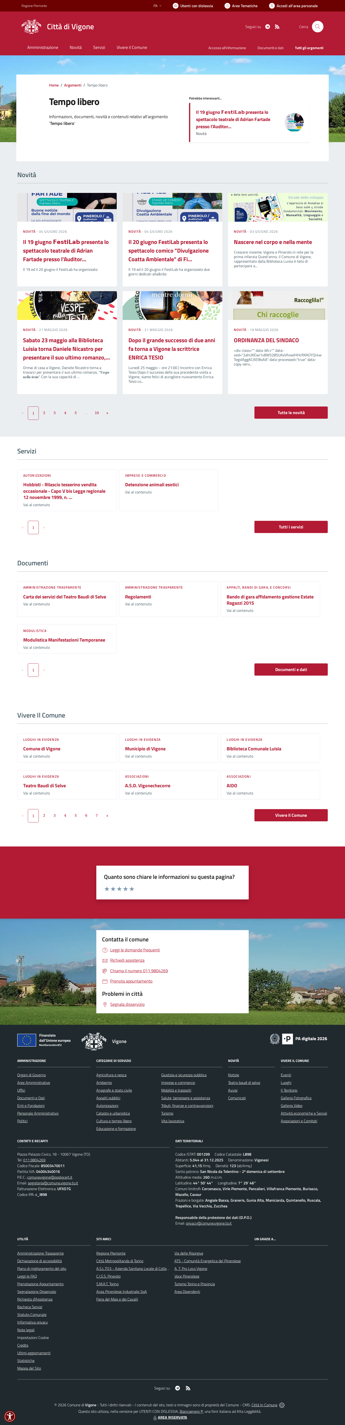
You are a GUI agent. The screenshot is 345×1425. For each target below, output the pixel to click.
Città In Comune (264, 1405)
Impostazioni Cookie (33, 1337)
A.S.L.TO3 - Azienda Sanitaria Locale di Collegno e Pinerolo (142, 1268)
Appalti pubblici (108, 1098)
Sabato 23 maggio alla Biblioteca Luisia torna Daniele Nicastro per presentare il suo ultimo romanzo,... (66, 349)
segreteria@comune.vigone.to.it (53, 1183)
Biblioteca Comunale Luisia (254, 748)
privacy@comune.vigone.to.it (209, 1223)
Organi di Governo (31, 1075)
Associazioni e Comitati (299, 1121)
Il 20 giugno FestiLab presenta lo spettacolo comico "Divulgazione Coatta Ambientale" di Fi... (168, 250)
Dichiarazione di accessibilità (39, 1261)
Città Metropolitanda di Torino (119, 1261)
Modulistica (34, 630)
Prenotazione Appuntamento (40, 1284)
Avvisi (232, 1090)
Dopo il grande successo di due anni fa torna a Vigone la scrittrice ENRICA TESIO (171, 349)
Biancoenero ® (191, 1411)
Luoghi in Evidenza (41, 739)
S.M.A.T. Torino (107, 1284)
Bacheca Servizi (29, 1307)
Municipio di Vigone (145, 748)
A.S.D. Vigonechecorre (147, 785)
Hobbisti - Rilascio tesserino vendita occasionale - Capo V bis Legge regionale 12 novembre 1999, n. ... (64, 491)
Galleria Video (291, 1105)
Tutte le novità (291, 412)
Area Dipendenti (187, 1291)
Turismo (167, 1113)
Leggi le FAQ (27, 1276)
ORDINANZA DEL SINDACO (266, 340)
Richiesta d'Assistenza (34, 1299)
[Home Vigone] (58, 26)
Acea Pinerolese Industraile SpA (121, 1291)
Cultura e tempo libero (114, 1121)
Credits (22, 1345)
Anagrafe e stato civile (114, 1090)
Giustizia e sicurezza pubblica (184, 1075)
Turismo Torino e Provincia (194, 1284)
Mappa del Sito (29, 1368)
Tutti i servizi (291, 527)
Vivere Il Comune (291, 815)
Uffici (21, 1090)
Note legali (25, 1330)
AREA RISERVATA (169, 1417)
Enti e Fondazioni (31, 1105)
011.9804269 (34, 1160)
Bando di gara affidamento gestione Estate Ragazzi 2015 (270, 600)
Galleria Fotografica (296, 1098)
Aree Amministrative (33, 1082)
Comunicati (237, 1098)
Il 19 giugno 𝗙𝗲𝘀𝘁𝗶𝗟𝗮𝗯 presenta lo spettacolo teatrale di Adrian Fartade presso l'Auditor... (233, 119)
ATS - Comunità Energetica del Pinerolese (207, 1261)
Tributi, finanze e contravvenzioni (187, 1105)
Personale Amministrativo (37, 1113)
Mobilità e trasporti (176, 1090)
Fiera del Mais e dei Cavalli (117, 1299)
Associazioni (137, 776)
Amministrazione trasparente (52, 587)
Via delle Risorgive (188, 1253)
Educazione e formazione (116, 1128)
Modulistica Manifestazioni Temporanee (64, 639)
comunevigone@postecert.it (49, 1177)
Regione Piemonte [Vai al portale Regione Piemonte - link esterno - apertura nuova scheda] (34, 5)
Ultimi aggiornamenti (34, 1353)
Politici (22, 1121)
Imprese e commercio (145, 475)
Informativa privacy (32, 1322)
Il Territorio (289, 1090)
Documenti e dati (291, 669)
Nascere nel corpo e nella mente (273, 242)
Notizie (233, 1075)
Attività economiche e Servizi (304, 1113)
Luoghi (286, 1082)
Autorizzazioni (37, 475)
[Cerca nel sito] (317, 26)
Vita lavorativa (172, 1121)
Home (54, 85)
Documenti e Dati (31, 1098)
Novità (29, 231)
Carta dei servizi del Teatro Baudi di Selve (64, 596)
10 (97, 412)
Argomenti (72, 85)
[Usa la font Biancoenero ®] (193, 6)
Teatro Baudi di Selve (44, 785)
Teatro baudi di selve (244, 1082)
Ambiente (104, 1082)
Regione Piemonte (111, 1253)
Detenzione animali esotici (152, 484)
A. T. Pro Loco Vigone (190, 1268)
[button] (10, 1416)
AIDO (232, 785)
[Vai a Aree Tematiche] (241, 6)
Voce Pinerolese (186, 1276)
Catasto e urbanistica (113, 1113)
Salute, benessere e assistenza (185, 1098)
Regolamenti (138, 596)
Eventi (286, 1075)
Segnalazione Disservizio (36, 1291)
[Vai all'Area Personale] (293, 6)
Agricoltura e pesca (111, 1075)
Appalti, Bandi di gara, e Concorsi (259, 587)
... (86, 412)
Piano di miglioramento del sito (41, 1268)
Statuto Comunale (31, 1314)
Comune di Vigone (41, 748)
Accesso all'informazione (227, 48)
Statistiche (25, 1360)
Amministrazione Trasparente (40, 1253)
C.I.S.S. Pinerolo (108, 1276)
